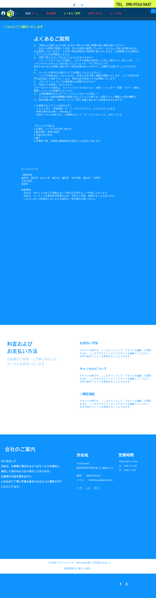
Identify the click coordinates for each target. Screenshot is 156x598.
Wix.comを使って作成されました (93, 562)
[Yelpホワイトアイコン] (127, 584)
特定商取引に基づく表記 (77, 568)
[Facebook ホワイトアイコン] (120, 584)
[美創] (28, 13)
